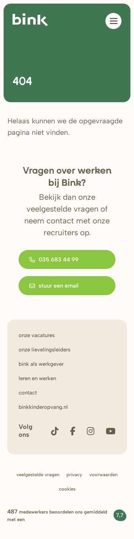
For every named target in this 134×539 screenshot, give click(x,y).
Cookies (67, 489)
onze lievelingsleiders (44, 349)
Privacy (74, 474)
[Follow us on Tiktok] (55, 430)
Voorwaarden (103, 474)
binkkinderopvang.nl (43, 407)
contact (28, 392)
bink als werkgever (41, 364)
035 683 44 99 (54, 259)
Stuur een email (54, 285)
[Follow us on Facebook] (72, 430)
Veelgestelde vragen (37, 474)
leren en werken (37, 378)
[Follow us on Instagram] (90, 430)
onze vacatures (37, 335)
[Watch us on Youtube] (110, 430)
